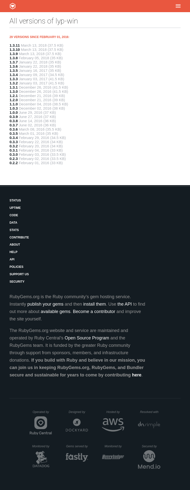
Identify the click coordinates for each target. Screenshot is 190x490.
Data (13, 222)
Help (13, 252)
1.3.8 (13, 58)
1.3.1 (13, 87)
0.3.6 (13, 129)
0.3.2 (13, 146)
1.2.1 (13, 96)
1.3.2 (13, 83)
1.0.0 (13, 112)
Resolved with (150, 412)
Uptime (15, 208)
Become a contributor (94, 311)
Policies (16, 267)
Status (15, 200)
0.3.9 (13, 117)
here (137, 374)
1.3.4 (13, 75)
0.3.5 (13, 133)
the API (125, 304)
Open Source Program (87, 337)
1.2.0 (13, 100)
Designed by (78, 412)
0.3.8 (13, 121)
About (14, 244)
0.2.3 (13, 159)
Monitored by (42, 446)
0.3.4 (13, 138)
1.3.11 (14, 45)
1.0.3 (13, 108)
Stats (14, 230)
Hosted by (115, 412)
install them (94, 304)
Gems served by (77, 446)
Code (13, 215)
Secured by (151, 446)
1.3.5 (13, 70)
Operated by (42, 413)
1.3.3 (13, 79)
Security (16, 281)
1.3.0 (13, 91)
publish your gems (45, 304)
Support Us (19, 274)
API (11, 259)
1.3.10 (14, 49)
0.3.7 (13, 125)
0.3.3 (13, 142)
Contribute (19, 237)
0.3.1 (13, 150)
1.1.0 (13, 104)
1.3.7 (13, 62)
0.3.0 (13, 154)
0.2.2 (13, 163)
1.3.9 (13, 54)
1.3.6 (13, 66)
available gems (56, 311)
